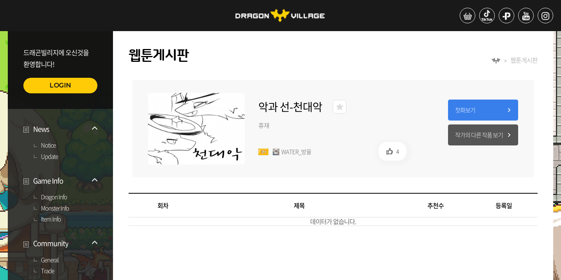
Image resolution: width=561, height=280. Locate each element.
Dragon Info (54, 197)
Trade (47, 271)
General (49, 260)
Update (49, 157)
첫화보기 (465, 110)
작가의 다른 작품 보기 (479, 135)
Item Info (51, 219)
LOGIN (60, 85)
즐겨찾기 (339, 107)
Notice (48, 145)
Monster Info (55, 208)
